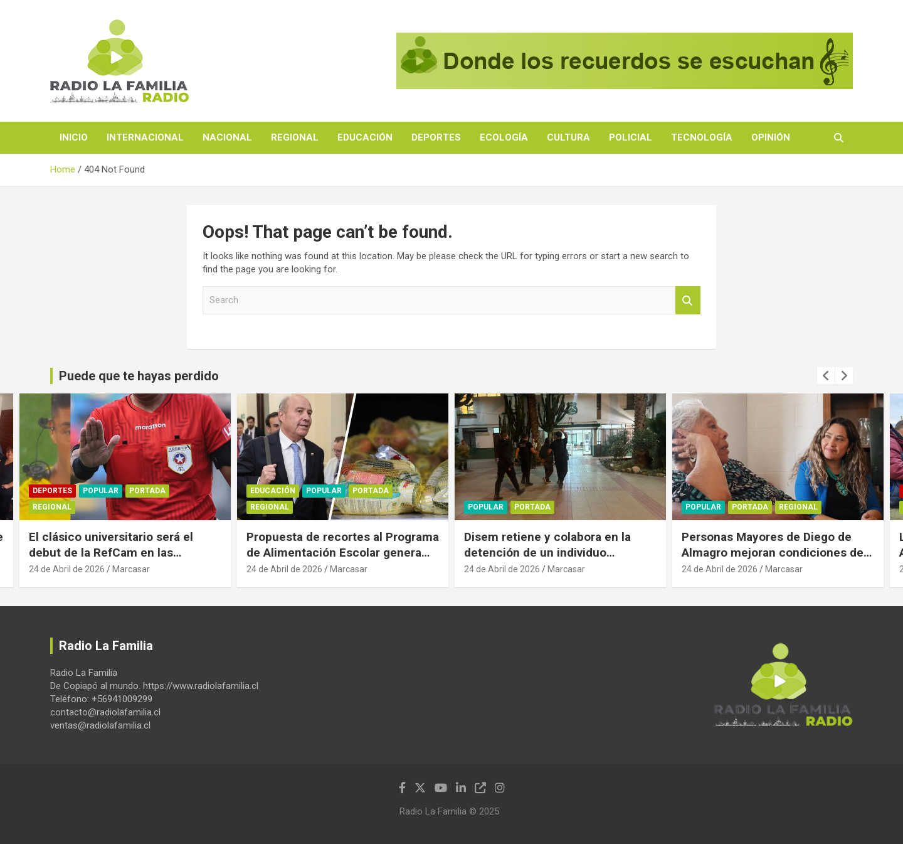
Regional (295, 137)
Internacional (145, 137)
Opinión (770, 137)
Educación (365, 137)
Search (687, 300)
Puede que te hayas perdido (139, 375)
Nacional (227, 137)
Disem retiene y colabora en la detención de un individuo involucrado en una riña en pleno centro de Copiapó (553, 560)
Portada (147, 490)
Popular (101, 490)
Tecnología (701, 137)
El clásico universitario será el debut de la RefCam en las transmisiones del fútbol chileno (118, 552)
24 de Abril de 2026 (67, 569)
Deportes (436, 137)
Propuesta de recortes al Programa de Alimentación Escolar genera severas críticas (342, 552)
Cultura (568, 137)
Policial (630, 137)
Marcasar (131, 569)
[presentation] (826, 376)
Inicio (74, 137)
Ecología (504, 137)
